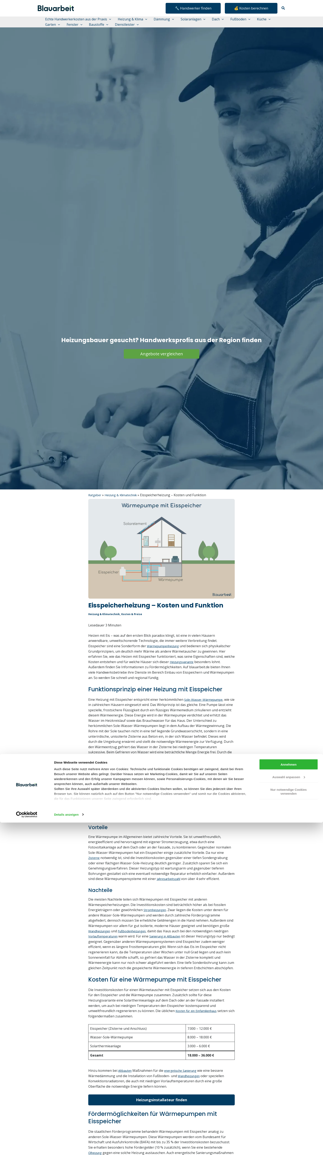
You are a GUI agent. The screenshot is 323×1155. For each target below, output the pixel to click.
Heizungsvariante (102, 677)
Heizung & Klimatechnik (124, 505)
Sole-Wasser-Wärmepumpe (205, 715)
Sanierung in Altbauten (187, 952)
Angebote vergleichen (161, 364)
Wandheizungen (101, 947)
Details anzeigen (66, 1147)
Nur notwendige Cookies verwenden (288, 1124)
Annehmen (289, 1097)
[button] (193, 8)
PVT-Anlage (185, 794)
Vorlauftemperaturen (120, 952)
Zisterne (94, 873)
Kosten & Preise (134, 624)
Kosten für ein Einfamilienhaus (199, 1032)
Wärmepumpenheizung (165, 656)
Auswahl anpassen (288, 1109)
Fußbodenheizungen (137, 947)
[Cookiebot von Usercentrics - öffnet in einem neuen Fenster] (27, 1147)
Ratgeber (95, 505)
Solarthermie (155, 794)
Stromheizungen (157, 925)
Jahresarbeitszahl (170, 894)
